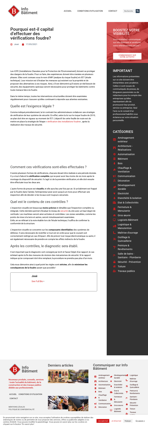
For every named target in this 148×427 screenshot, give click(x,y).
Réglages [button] (128, 421)
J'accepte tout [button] (103, 421)
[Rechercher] (138, 11)
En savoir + (140, 421)
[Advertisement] (53, 147)
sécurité (64, 211)
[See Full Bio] (44, 281)
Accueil (68, 11)
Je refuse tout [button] (116, 421)
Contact (112, 11)
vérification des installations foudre (63, 121)
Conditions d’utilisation (90, 11)
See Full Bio (37, 281)
